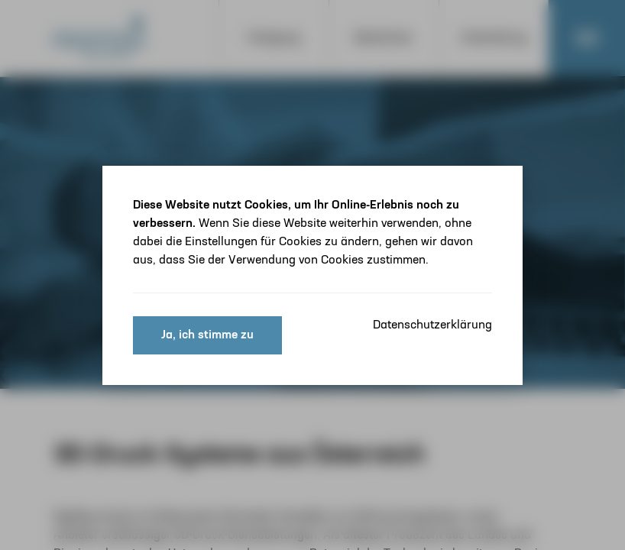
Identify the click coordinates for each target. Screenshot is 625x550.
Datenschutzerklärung (432, 325)
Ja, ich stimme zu (207, 335)
